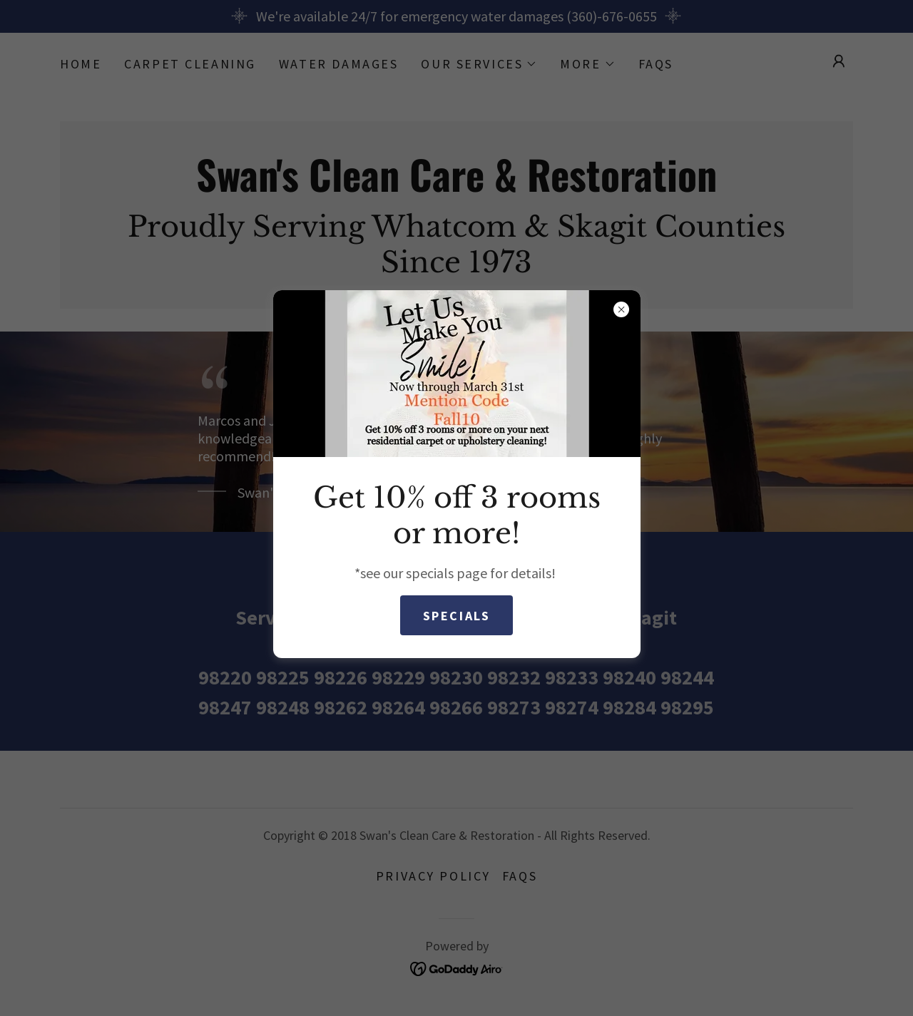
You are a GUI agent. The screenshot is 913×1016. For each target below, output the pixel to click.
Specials (457, 615)
